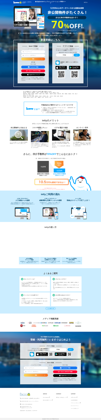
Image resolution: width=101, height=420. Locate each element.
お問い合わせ (73, 397)
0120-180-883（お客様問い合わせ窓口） (31, 398)
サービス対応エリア (75, 408)
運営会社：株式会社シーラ (61, 397)
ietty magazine (46, 397)
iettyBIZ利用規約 (74, 400)
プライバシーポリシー (75, 402)
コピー (76, 55)
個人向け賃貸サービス (47, 400)
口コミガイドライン (75, 405)
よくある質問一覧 (50, 308)
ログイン (86, 2)
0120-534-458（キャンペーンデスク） (30, 401)
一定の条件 (68, 30)
